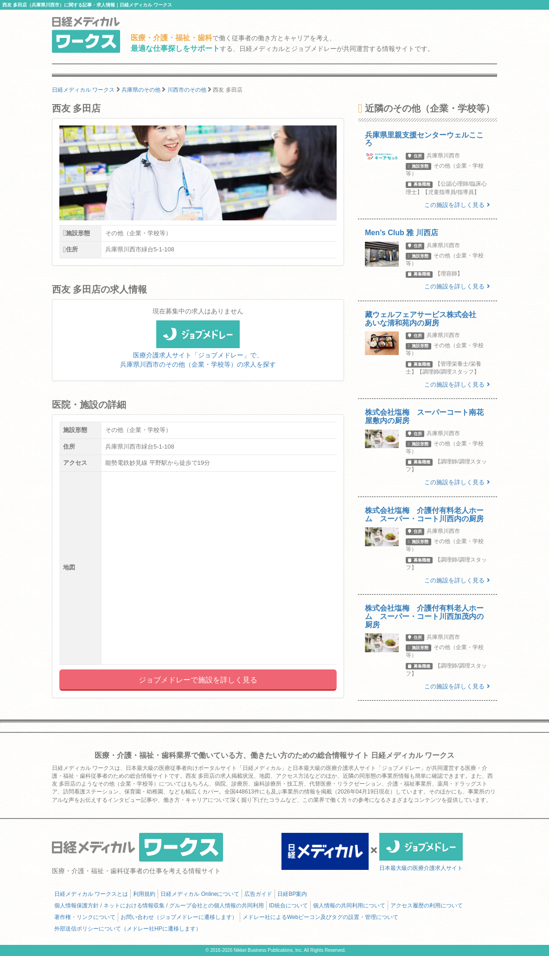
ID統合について (288, 905)
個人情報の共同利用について (349, 905)
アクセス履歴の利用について (426, 905)
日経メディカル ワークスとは (91, 894)
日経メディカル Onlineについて (199, 894)
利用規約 (144, 894)
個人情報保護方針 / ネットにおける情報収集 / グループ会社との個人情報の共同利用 (159, 905)
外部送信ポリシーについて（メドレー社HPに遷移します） (127, 928)
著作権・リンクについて (84, 917)
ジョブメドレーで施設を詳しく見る (198, 680)
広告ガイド (258, 894)
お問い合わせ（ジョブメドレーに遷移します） (179, 917)
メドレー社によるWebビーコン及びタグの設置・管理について (320, 917)
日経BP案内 (292, 894)
